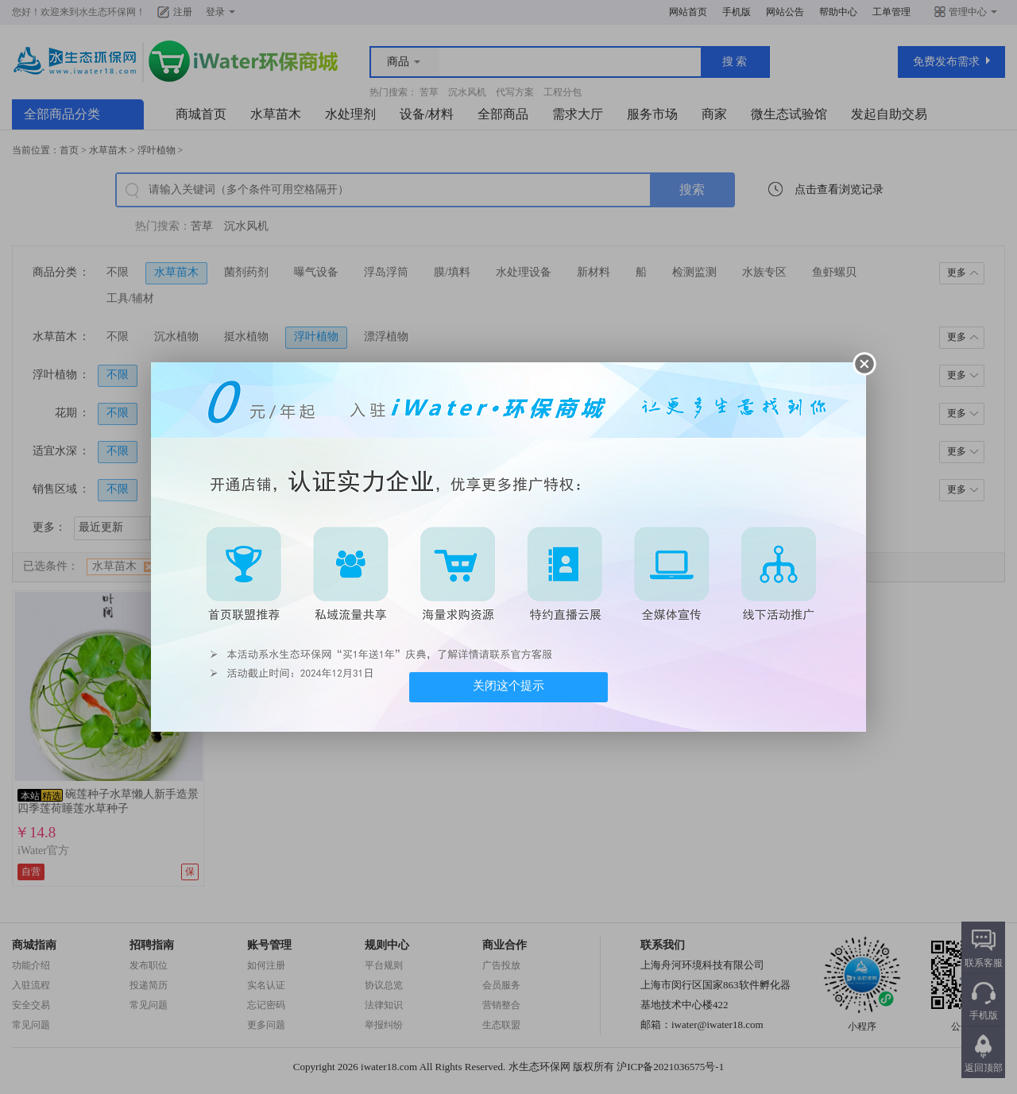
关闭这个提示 (508, 685)
